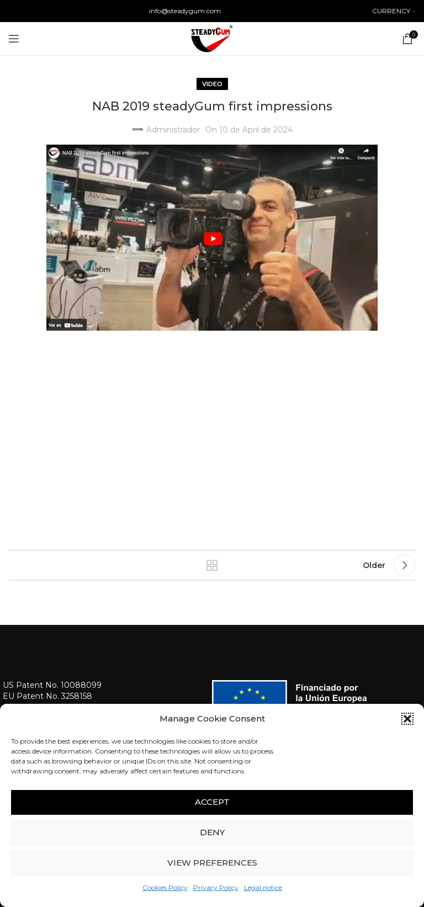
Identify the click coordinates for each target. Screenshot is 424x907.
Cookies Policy (165, 887)
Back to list (212, 565)
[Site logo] (212, 38)
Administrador (173, 130)
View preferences (212, 862)
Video (212, 84)
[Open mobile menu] (14, 39)
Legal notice (263, 887)
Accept (212, 802)
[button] (407, 718)
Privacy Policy (216, 887)
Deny (212, 832)
